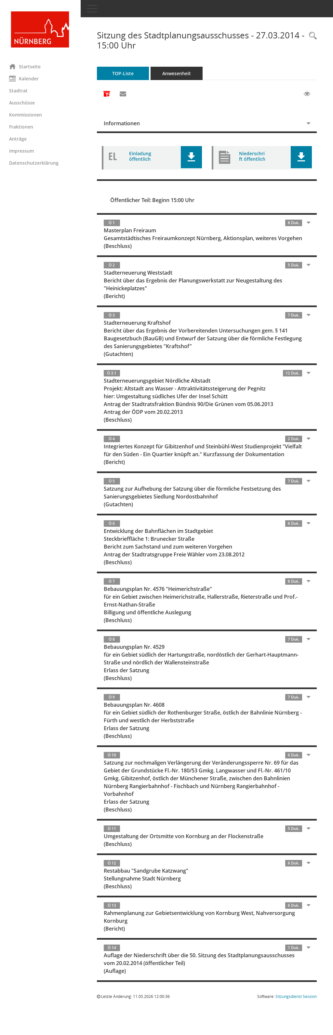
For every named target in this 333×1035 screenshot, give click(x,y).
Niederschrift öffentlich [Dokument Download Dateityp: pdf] (252, 156)
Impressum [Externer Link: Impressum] (22, 151)
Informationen (122, 123)
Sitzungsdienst (296, 1012)
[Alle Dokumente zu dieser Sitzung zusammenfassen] (107, 94)
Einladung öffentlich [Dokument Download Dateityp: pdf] (141, 156)
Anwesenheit (177, 73)
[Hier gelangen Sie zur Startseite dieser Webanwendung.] (40, 29)
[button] (191, 157)
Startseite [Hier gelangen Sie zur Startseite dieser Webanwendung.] (25, 66)
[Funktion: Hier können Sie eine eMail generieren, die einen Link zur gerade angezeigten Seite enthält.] (123, 94)
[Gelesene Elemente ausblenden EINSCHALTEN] (307, 94)
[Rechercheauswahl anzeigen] (311, 36)
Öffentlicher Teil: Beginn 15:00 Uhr (153, 200)
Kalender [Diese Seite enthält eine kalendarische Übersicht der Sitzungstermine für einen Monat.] (24, 78)
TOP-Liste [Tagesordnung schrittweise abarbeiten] (123, 73)
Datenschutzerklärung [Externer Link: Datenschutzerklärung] (34, 163)
